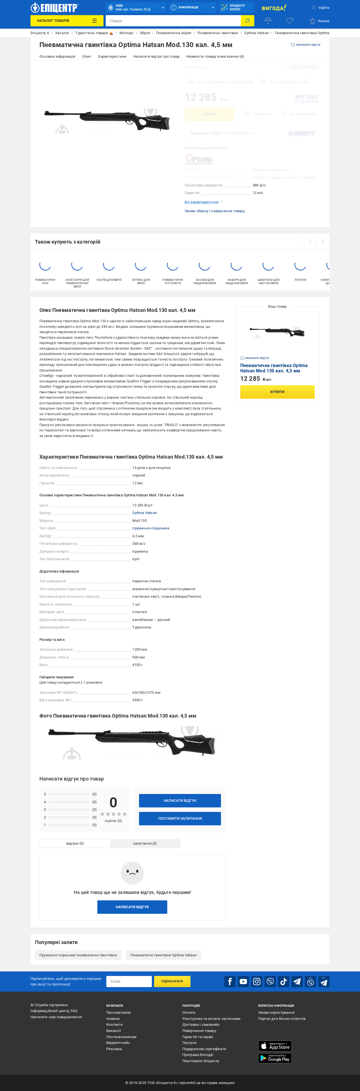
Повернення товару (199, 1031)
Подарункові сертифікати (204, 1049)
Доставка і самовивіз (201, 1024)
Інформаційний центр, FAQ (53, 1011)
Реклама (114, 1049)
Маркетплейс (118, 1043)
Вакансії (113, 1031)
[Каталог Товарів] (66, 20)
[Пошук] (247, 20)
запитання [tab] (142, 843)
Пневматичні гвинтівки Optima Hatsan (163, 955)
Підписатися (172, 981)
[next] (323, 241)
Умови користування (276, 1012)
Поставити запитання (180, 818)
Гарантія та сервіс (198, 1037)
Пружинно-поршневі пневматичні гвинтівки (78, 955)
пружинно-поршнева (150, 528)
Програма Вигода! (197, 1055)
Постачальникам (121, 1037)
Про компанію (118, 1012)
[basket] (319, 20)
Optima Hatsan (144, 513)
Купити (209, 114)
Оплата (188, 1012)
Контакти (114, 1024)
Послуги (189, 1043)
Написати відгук (180, 800)
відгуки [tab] (72, 843)
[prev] (310, 241)
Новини (113, 1019)
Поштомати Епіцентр (200, 1061)
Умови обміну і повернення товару (215, 211)
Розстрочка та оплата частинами (211, 1019)
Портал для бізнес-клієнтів (281, 1019)
